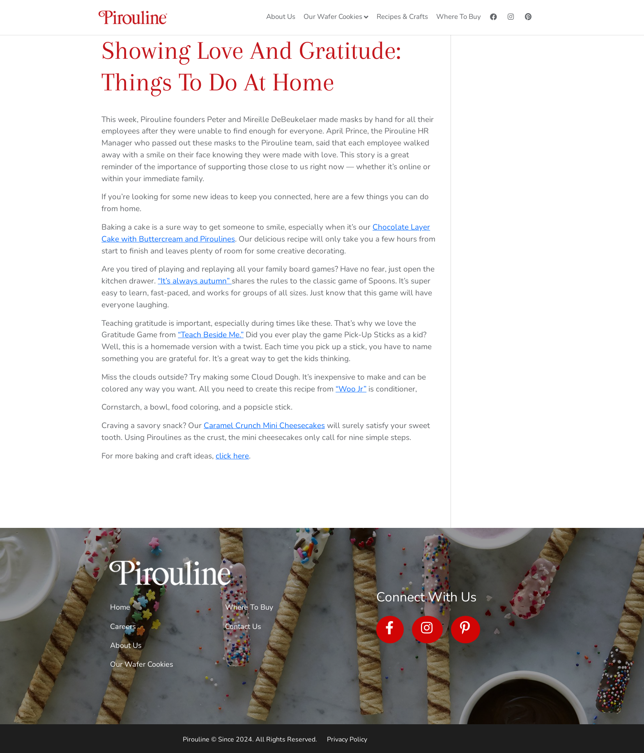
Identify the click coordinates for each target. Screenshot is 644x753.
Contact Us (243, 626)
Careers (123, 626)
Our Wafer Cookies (141, 664)
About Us (126, 645)
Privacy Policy (347, 739)
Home (120, 607)
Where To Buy (249, 607)
